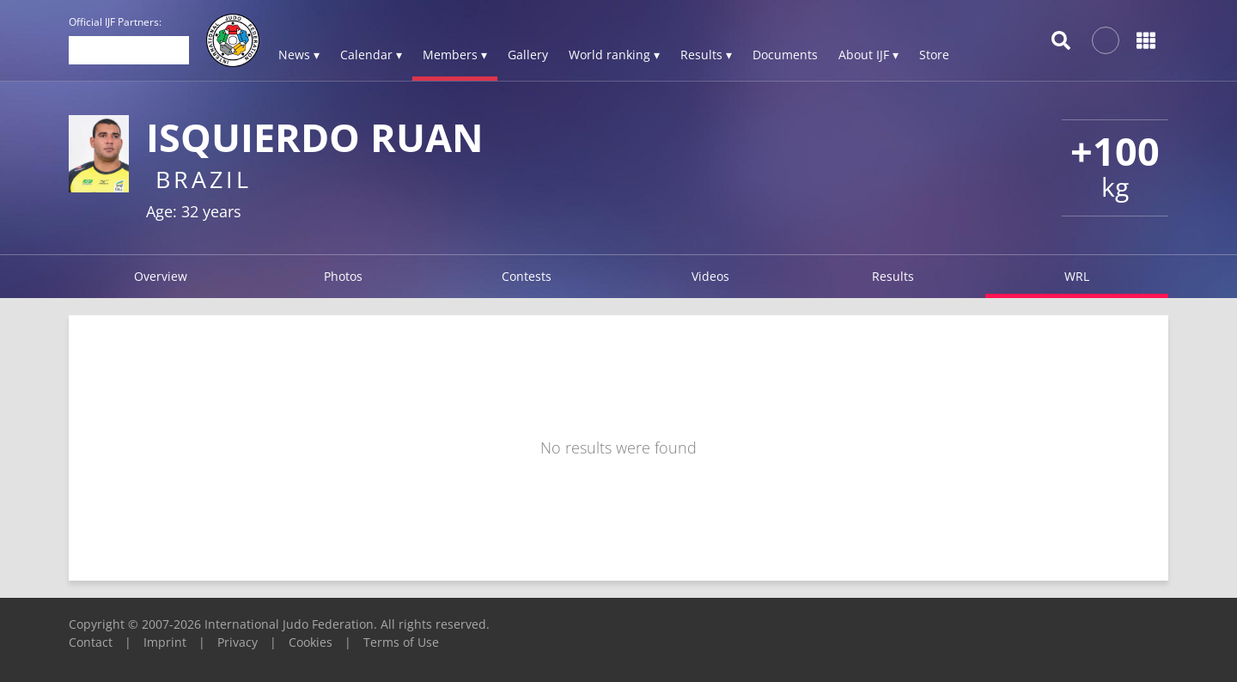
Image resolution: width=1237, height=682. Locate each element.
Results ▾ (706, 54)
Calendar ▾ (371, 54)
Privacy (237, 642)
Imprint (164, 642)
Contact (91, 642)
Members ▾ (455, 54)
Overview (160, 276)
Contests (526, 276)
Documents (785, 54)
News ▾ (299, 54)
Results (893, 276)
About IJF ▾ (868, 54)
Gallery (528, 54)
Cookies (310, 642)
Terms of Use (401, 642)
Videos (710, 276)
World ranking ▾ (614, 54)
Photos (343, 276)
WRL (1076, 276)
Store (934, 54)
